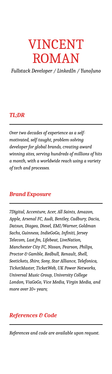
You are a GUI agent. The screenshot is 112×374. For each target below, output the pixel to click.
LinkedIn (66, 71)
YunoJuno (91, 71)
